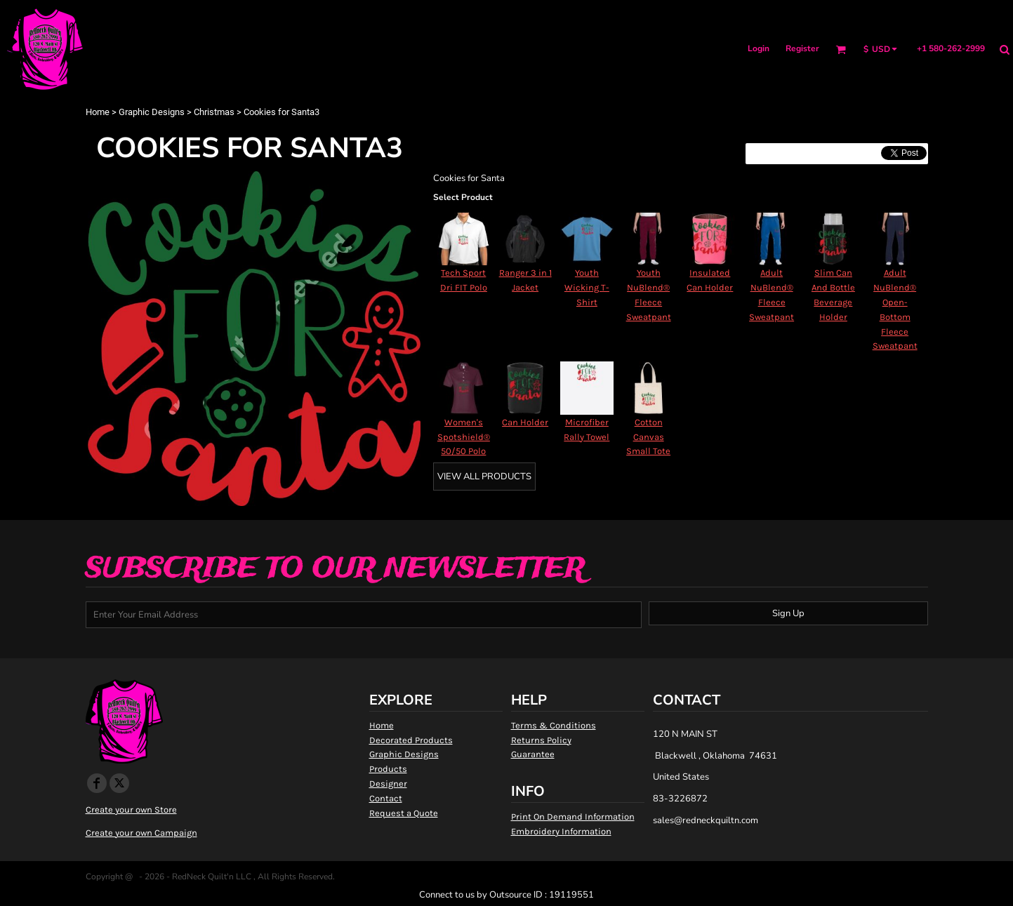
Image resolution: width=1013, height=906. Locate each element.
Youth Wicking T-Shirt (586, 287)
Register (802, 48)
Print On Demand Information (573, 816)
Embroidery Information (561, 831)
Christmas (214, 112)
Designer (388, 783)
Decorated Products (411, 740)
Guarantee (533, 754)
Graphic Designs (152, 112)
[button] (840, 49)
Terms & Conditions (553, 725)
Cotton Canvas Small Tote (648, 437)
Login (758, 48)
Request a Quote (403, 813)
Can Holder (525, 422)
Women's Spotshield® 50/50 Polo (463, 437)
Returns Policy (541, 740)
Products (388, 769)
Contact (385, 798)
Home (98, 112)
